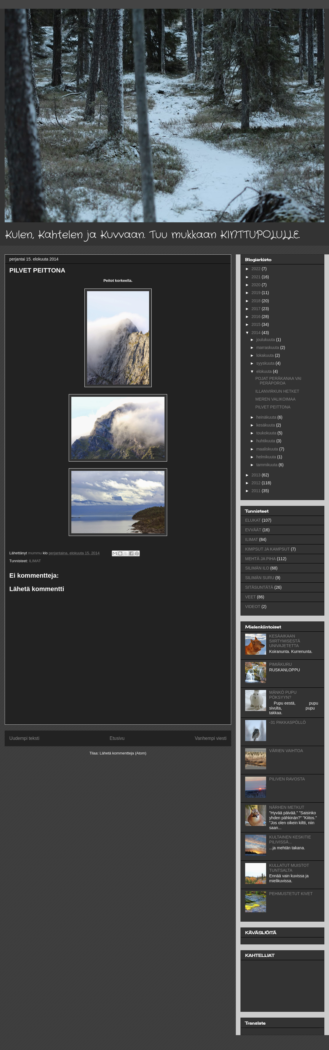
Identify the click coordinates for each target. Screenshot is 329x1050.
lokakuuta (265, 355)
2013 (257, 475)
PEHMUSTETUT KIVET (291, 893)
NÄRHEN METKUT (287, 807)
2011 (257, 490)
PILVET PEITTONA (273, 407)
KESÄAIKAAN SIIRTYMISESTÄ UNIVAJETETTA (284, 641)
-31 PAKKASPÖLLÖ (287, 722)
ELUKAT (253, 520)
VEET (250, 597)
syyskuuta (265, 363)
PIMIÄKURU (280, 664)
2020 (257, 284)
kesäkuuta (266, 425)
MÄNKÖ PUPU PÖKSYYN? (283, 695)
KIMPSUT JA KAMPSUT (267, 549)
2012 (257, 483)
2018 (257, 300)
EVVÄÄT (253, 529)
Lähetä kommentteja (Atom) (123, 753)
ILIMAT (35, 561)
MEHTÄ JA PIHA (260, 558)
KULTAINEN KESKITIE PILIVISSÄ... (290, 839)
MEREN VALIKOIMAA (275, 399)
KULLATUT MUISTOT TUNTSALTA (289, 868)
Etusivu (117, 738)
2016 (257, 316)
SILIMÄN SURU (259, 577)
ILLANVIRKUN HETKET (277, 391)
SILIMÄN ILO (257, 568)
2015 (257, 324)
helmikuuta (266, 457)
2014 (257, 332)
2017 (257, 308)
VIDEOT (252, 606)
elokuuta (264, 371)
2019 (257, 292)
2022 (257, 268)
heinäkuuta (266, 417)
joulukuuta (266, 339)
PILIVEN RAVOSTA (287, 779)
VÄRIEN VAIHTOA (286, 750)
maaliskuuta (267, 449)
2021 (257, 277)
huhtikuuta (266, 440)
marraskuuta (268, 347)
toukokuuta (266, 433)
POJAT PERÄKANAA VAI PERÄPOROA (278, 381)
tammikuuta (267, 464)
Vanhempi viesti (211, 738)
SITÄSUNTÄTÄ (259, 587)
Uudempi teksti (24, 738)
